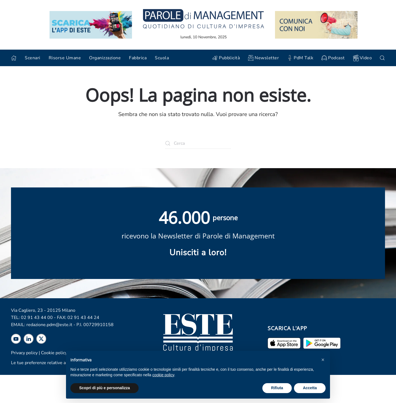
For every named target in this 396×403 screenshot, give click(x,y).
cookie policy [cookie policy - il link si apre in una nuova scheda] (163, 375)
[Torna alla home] (203, 19)
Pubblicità (226, 58)
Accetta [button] (310, 388)
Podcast (333, 58)
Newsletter (263, 58)
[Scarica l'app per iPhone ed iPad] (284, 343)
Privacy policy (24, 353)
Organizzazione (105, 58)
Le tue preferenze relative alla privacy (48, 363)
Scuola (162, 58)
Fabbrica (138, 58)
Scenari (32, 58)
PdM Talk (300, 58)
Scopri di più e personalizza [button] (104, 388)
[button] (322, 359)
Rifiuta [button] (277, 388)
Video (362, 58)
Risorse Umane (65, 58)
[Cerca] (198, 143)
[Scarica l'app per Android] (321, 343)
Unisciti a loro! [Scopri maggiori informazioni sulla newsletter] (198, 252)
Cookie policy (54, 353)
